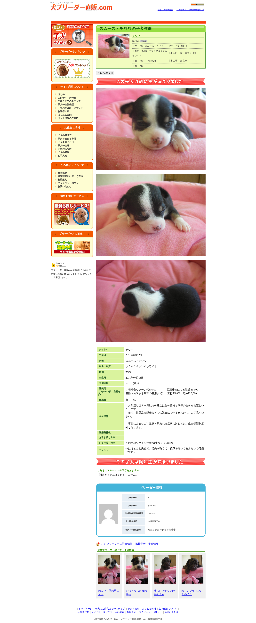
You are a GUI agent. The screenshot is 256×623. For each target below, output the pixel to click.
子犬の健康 (63, 152)
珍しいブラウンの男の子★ (165, 575)
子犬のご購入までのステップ (110, 608)
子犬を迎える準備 (67, 139)
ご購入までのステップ (69, 101)
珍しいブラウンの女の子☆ (192, 575)
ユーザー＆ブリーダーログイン (190, 10)
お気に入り (105, 73)
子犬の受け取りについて (70, 108)
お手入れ (62, 156)
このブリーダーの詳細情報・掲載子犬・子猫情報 (130, 543)
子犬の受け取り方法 (101, 612)
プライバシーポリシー (69, 183)
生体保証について (168, 608)
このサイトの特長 (67, 98)
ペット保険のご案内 (68, 118)
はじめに (62, 94)
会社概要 (62, 173)
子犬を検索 (133, 608)
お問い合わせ (65, 186)
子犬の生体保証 (66, 104)
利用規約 (62, 179)
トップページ (85, 608)
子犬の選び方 (65, 135)
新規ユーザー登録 (165, 10)
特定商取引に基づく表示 (70, 176)
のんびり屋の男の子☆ (109, 575)
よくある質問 (65, 115)
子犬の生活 (63, 145)
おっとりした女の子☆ (137, 575)
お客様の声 (63, 111)
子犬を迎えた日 (66, 142)
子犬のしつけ (65, 149)
